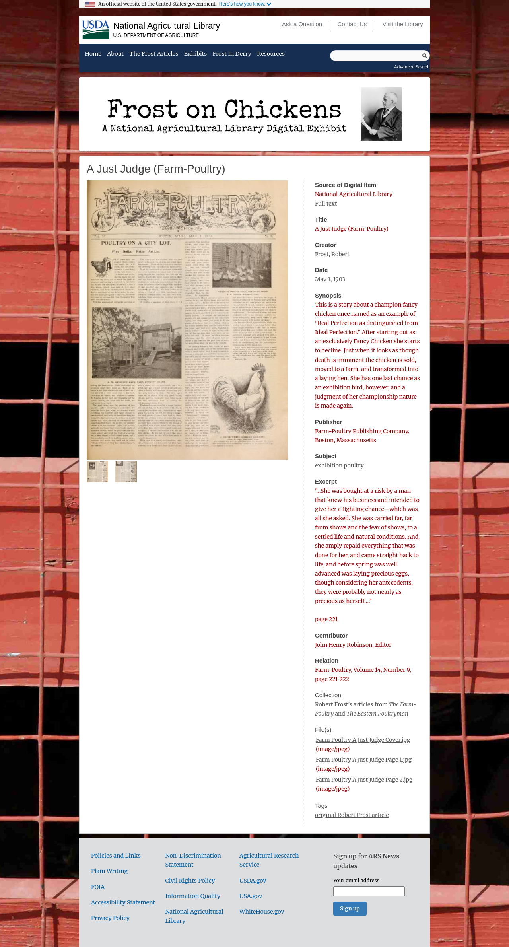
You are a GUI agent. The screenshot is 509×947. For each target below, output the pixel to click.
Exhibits (195, 54)
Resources (271, 54)
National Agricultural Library (166, 26)
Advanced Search (412, 67)
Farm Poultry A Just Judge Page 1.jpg (364, 759)
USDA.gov (252, 880)
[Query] (380, 55)
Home (93, 54)
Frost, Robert (332, 254)
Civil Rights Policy (190, 880)
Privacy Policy (110, 918)
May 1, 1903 (330, 279)
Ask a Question (302, 24)
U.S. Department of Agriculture (156, 35)
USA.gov (250, 896)
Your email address (356, 880)
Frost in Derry (232, 54)
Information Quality (192, 896)
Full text (326, 203)
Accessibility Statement (123, 902)
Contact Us (352, 24)
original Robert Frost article (352, 815)
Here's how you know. (242, 4)
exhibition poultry (339, 465)
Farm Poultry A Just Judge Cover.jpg (363, 739)
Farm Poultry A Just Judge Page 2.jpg (364, 779)
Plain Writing (109, 871)
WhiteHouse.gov (261, 911)
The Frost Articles (154, 54)
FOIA (98, 887)
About (115, 54)
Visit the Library (402, 24)
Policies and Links (116, 855)
